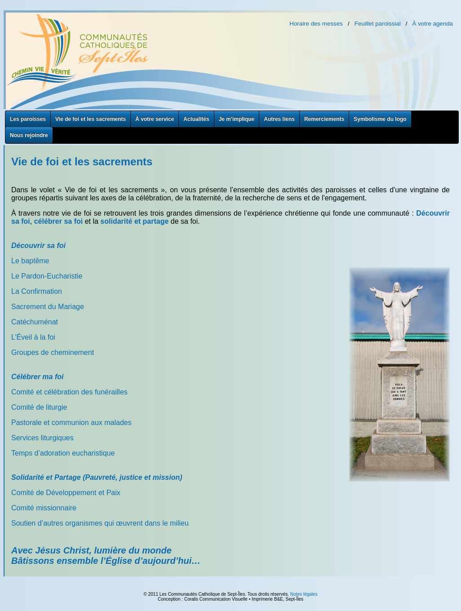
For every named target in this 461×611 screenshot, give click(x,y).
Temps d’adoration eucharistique (63, 453)
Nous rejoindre (29, 135)
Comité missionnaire (43, 508)
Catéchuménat (34, 322)
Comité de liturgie (39, 407)
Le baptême (30, 261)
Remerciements (324, 119)
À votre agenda (432, 23)
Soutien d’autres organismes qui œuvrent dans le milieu (100, 523)
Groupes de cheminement (52, 352)
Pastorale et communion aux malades (71, 422)
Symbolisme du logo (380, 119)
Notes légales (304, 594)
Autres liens (279, 119)
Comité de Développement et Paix (65, 492)
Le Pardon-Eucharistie (46, 276)
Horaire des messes (316, 23)
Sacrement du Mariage (47, 306)
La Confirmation (36, 291)
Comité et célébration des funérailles (69, 392)
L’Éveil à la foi (33, 337)
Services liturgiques (42, 438)
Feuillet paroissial (378, 23)
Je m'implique (237, 119)
